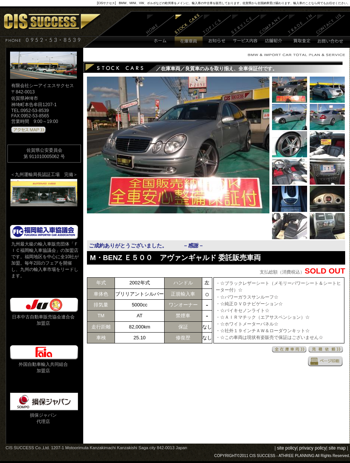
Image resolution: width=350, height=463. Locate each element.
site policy (287, 448)
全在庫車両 (289, 349)
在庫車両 (189, 31)
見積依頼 (326, 349)
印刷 (325, 361)
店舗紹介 (274, 31)
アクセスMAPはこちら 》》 (28, 130)
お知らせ (217, 31)
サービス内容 (245, 31)
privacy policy (312, 448)
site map (337, 448)
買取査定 (302, 31)
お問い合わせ (330, 31)
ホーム (160, 31)
